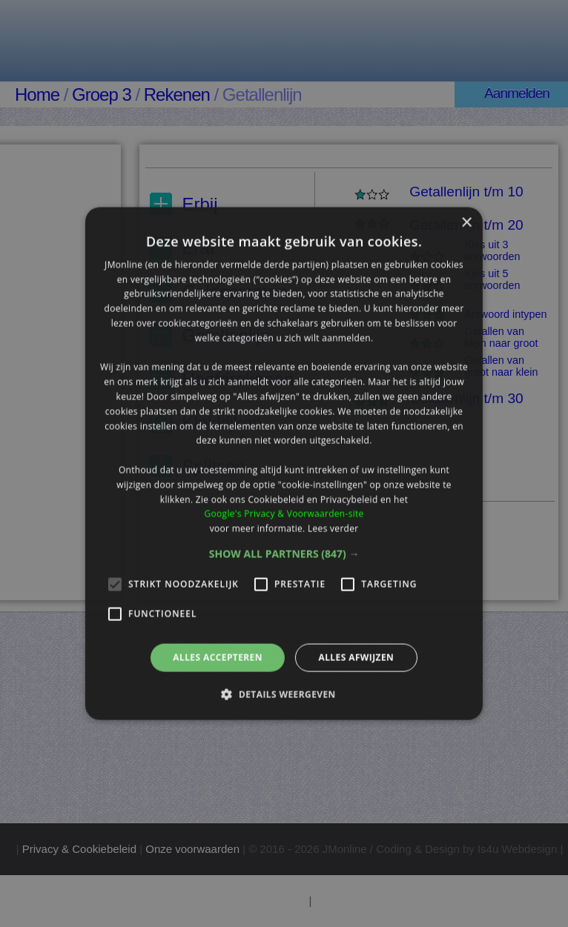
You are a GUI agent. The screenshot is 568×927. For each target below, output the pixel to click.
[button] (284, 554)
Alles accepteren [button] (217, 657)
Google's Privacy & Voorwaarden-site (283, 514)
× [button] (466, 222)
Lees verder (333, 528)
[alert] (284, 463)
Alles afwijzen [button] (356, 657)
